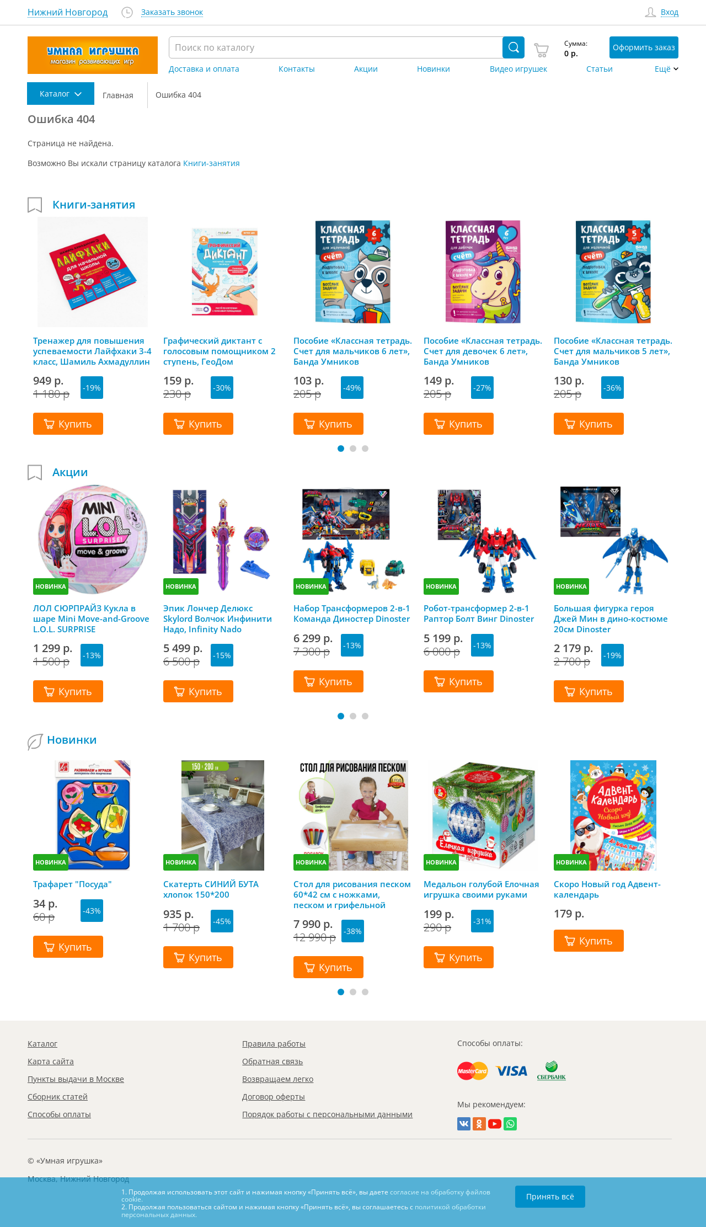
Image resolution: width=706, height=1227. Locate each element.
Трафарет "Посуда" (72, 884)
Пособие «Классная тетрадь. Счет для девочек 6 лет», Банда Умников (483, 350)
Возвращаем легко (277, 1079)
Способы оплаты (59, 1114)
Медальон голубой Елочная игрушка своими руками (481, 889)
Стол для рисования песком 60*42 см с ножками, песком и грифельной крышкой (352, 894)
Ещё (663, 69)
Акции (366, 69)
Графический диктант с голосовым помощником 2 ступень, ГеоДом (219, 350)
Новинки (433, 69)
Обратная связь (272, 1061)
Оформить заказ (644, 47)
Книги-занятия (211, 163)
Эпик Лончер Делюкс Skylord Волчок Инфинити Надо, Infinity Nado (217, 618)
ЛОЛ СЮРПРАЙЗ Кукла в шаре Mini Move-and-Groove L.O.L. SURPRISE (91, 618)
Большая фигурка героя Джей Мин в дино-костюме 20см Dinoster (611, 618)
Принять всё (550, 1196)
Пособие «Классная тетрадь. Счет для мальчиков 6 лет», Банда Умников (352, 350)
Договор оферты (273, 1096)
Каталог (42, 1043)
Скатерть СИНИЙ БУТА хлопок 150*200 (211, 889)
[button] (341, 448)
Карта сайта (51, 1061)
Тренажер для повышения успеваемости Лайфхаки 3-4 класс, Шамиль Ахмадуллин (92, 350)
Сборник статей (58, 1096)
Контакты (297, 69)
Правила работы (274, 1043)
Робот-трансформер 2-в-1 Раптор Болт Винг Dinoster (479, 613)
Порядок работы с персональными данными (327, 1114)
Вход (669, 12)
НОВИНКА (50, 586)
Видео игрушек (518, 69)
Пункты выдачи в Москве (76, 1079)
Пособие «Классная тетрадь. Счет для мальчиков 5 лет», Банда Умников (613, 350)
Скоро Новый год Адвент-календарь (607, 889)
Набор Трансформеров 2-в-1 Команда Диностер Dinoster (351, 613)
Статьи (599, 69)
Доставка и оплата (204, 69)
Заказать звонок (172, 12)
